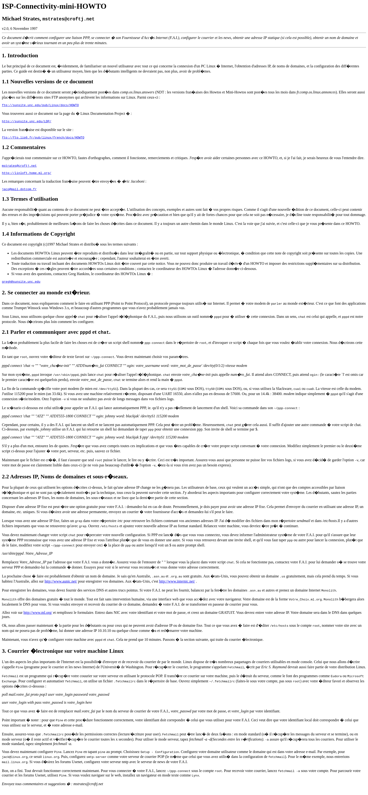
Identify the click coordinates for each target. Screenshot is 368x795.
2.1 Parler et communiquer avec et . (56, 337)
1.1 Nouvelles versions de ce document (47, 81)
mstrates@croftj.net (19, 168)
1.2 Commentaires (24, 149)
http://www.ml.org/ (37, 617)
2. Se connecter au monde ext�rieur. (46, 297)
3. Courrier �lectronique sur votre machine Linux (63, 656)
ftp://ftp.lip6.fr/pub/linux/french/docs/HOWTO (43, 139)
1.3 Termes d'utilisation (30, 203)
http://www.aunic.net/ (61, 586)
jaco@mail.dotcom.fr (19, 193)
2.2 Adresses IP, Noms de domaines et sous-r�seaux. (65, 481)
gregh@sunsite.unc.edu (21, 286)
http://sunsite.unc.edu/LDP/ (26, 122)
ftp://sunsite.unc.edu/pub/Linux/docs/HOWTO (40, 106)
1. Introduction (20, 55)
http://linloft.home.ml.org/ (26, 176)
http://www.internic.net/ (177, 586)
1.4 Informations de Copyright (38, 238)
